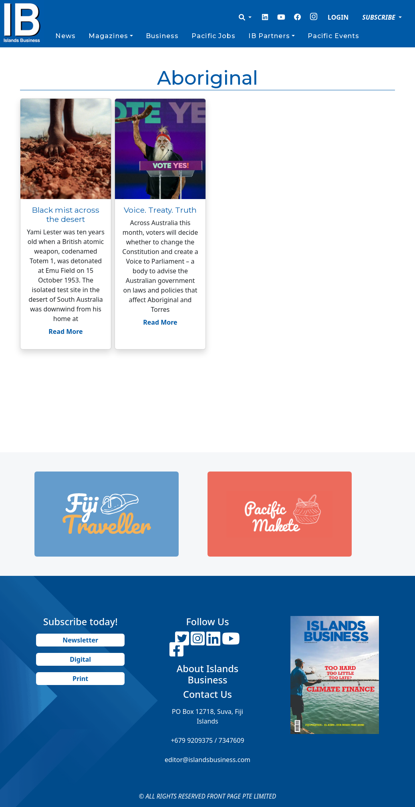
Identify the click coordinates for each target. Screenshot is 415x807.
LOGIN (338, 17)
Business (162, 36)
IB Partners (269, 36)
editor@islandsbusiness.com (207, 759)
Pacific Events (334, 36)
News (65, 36)
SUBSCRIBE (379, 17)
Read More (65, 331)
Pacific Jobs (213, 36)
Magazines (108, 36)
